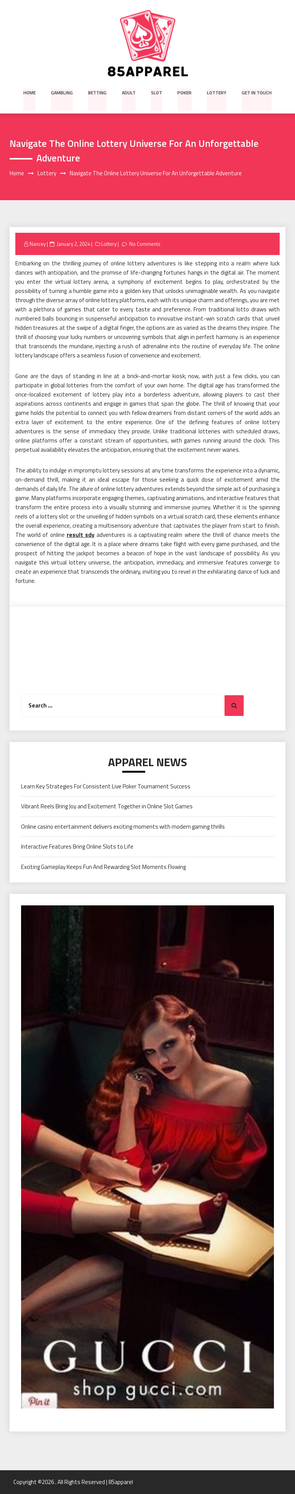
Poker (184, 92)
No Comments (145, 244)
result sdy (81, 534)
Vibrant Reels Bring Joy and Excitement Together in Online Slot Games (107, 806)
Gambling (63, 92)
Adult (129, 92)
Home (31, 92)
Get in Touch (256, 92)
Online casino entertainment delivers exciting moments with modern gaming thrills (123, 826)
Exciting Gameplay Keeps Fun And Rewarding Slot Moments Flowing (103, 866)
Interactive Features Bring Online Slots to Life (77, 846)
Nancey (38, 244)
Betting (98, 92)
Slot (156, 92)
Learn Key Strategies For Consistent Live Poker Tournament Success (105, 786)
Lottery (216, 92)
